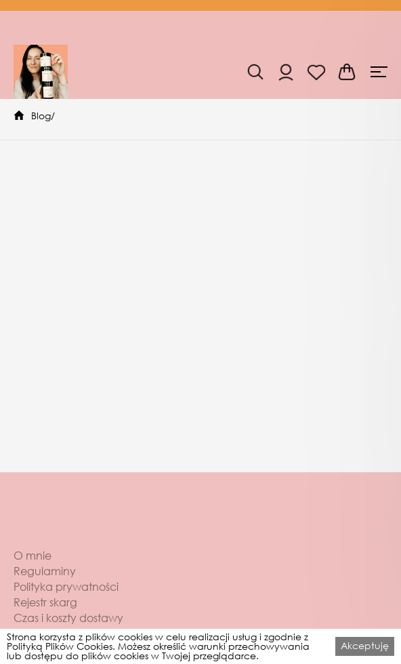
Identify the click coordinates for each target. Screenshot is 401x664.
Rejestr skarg (45, 617)
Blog (41, 115)
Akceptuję (365, 645)
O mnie (32, 570)
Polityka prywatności (66, 601)
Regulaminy (45, 586)
